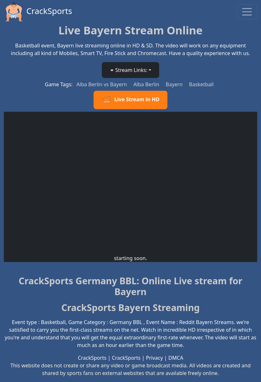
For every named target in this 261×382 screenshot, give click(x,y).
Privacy (154, 357)
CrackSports (38, 12)
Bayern (175, 84)
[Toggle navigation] (247, 11)
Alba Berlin (147, 84)
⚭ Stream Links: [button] (128, 70)
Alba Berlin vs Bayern (102, 84)
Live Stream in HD (130, 100)
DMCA (175, 357)
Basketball (201, 84)
